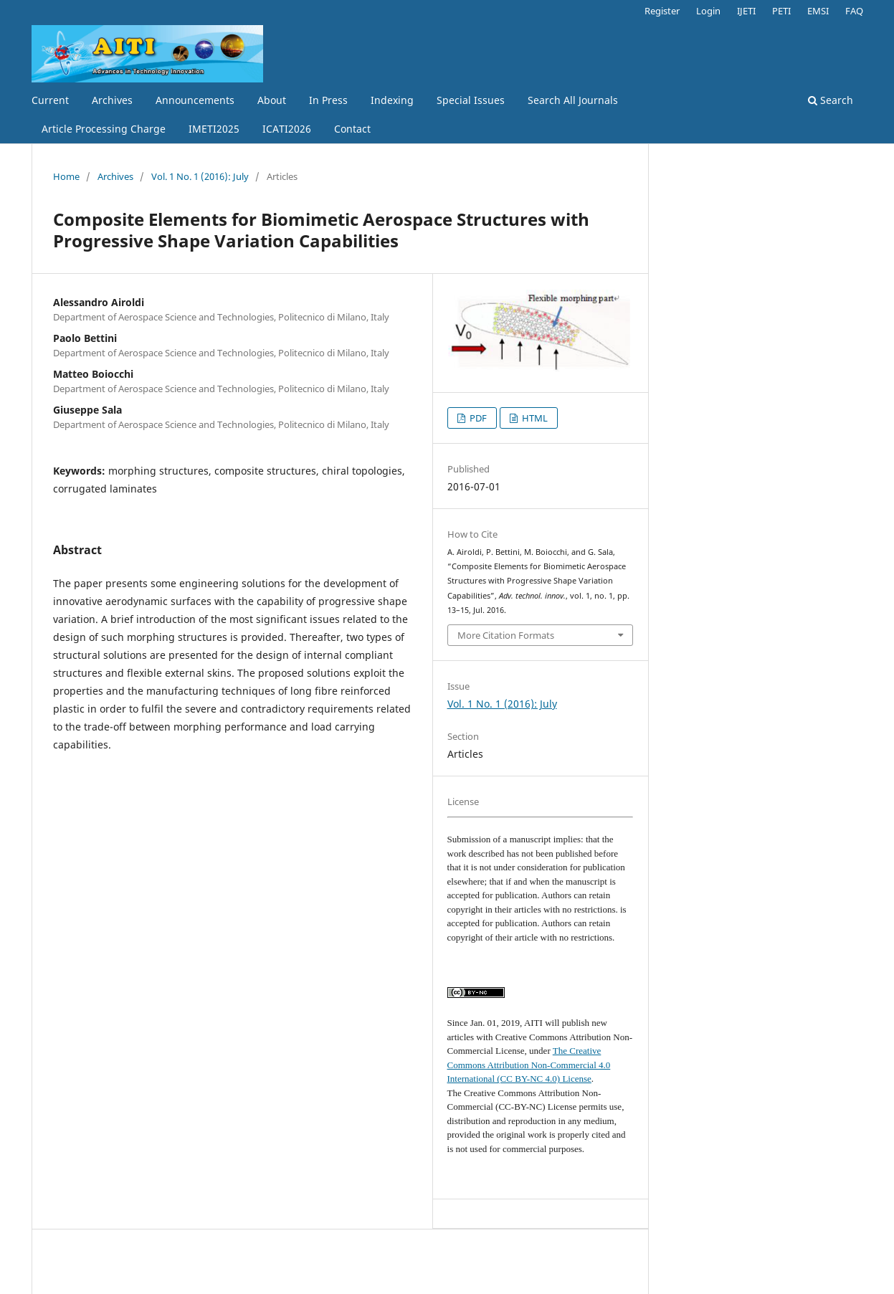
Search (830, 100)
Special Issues (471, 100)
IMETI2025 (214, 128)
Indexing (392, 100)
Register (662, 10)
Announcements (195, 100)
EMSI (818, 10)
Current (50, 100)
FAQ (854, 10)
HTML (534, 417)
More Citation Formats (505, 635)
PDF (477, 417)
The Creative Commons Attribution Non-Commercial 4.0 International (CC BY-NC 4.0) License (529, 1064)
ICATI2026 (286, 128)
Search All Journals (573, 100)
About (271, 100)
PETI (781, 10)
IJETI (746, 10)
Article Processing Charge (104, 128)
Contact (352, 128)
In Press (328, 100)
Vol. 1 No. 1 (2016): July (200, 176)
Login (708, 10)
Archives (112, 100)
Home (66, 176)
